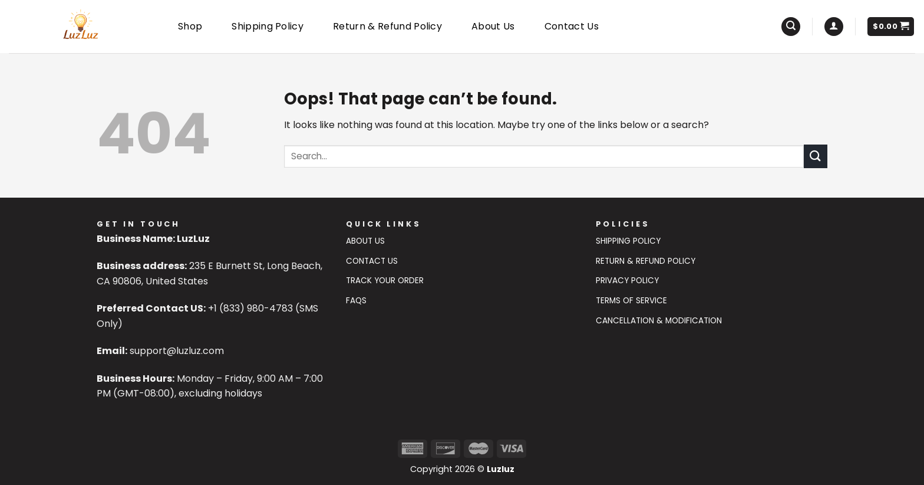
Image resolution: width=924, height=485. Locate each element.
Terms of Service (631, 300)
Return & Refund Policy (387, 26)
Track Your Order (385, 280)
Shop (190, 26)
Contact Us (571, 26)
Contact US (372, 261)
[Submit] (815, 156)
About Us (493, 26)
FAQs (356, 300)
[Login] (833, 27)
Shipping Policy (267, 26)
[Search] (790, 27)
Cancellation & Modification (659, 320)
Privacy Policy (627, 280)
